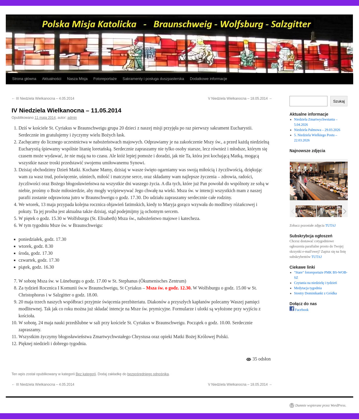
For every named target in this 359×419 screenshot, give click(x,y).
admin (72, 118)
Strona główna (24, 78)
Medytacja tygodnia (308, 288)
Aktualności (51, 78)
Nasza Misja (77, 78)
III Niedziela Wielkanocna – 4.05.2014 (43, 98)
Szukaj (339, 101)
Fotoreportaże (105, 78)
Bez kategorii (86, 374)
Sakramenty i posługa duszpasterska (153, 78)
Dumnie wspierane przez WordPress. (320, 405)
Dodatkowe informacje (208, 78)
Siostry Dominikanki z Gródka (315, 293)
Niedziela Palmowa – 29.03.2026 (317, 130)
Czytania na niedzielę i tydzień (315, 283)
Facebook (299, 310)
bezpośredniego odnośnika (148, 374)
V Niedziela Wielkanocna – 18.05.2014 (240, 98)
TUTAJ (330, 225)
